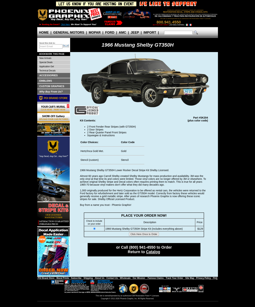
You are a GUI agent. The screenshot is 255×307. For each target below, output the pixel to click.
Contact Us (112, 278)
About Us (99, 278)
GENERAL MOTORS (69, 32)
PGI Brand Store (46, 278)
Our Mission (139, 278)
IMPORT (150, 32)
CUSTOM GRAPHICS (51, 86)
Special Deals (46, 62)
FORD (109, 32)
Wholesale (125, 278)
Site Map (189, 278)
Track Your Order (174, 278)
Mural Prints (62, 278)
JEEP (135, 32)
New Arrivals (45, 58)
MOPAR (94, 32)
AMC (122, 32)
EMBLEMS (45, 80)
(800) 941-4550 (142, 247)
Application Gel (46, 66)
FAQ (215, 278)
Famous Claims (156, 278)
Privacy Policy (203, 278)
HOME (44, 32)
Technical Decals (47, 70)
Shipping (88, 278)
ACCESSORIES (48, 75)
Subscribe (76, 278)
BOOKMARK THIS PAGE (52, 54)
